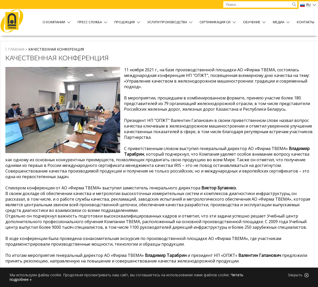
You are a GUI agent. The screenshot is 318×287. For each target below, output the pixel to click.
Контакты (305, 22)
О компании (54, 22)
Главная (16, 49)
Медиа (278, 22)
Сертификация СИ (215, 22)
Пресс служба (90, 22)
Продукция (124, 22)
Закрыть (298, 275)
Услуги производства (167, 22)
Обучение (251, 22)
